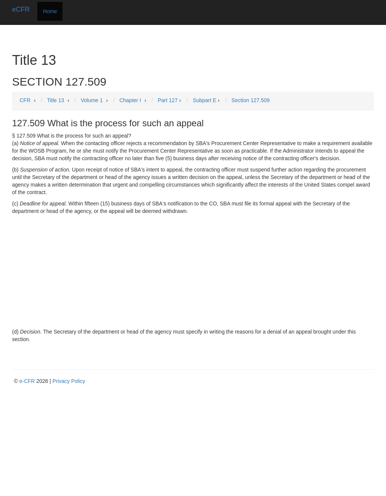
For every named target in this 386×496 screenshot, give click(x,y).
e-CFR (27, 381)
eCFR (21, 9)
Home (50, 11)
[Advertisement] (193, 271)
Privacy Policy (68, 381)
